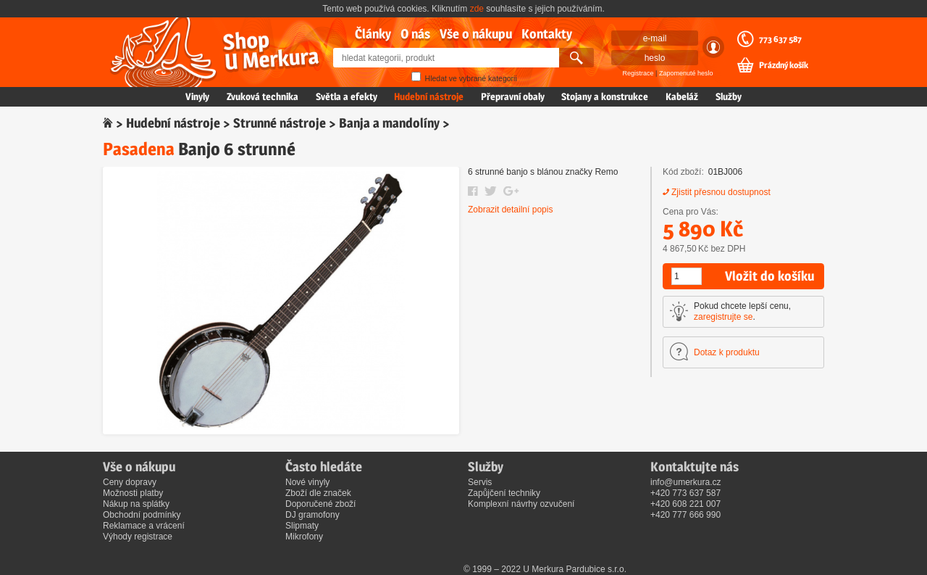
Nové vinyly (307, 482)
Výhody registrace (137, 536)
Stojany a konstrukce (604, 96)
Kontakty (546, 33)
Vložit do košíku (769, 276)
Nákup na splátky (136, 504)
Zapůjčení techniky (504, 493)
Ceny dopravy (129, 482)
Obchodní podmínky (141, 515)
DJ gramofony (312, 515)
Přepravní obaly (513, 96)
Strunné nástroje (279, 123)
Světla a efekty (346, 96)
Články (373, 33)
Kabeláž (682, 96)
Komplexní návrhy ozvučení (521, 504)
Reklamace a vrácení (144, 526)
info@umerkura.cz (685, 482)
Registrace (638, 73)
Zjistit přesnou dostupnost (721, 192)
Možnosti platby (133, 493)
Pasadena (139, 149)
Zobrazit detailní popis (510, 209)
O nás (415, 33)
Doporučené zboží (320, 504)
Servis (480, 482)
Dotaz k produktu (727, 352)
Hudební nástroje (429, 96)
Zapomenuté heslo (686, 73)
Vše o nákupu (476, 33)
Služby (729, 96)
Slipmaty (302, 526)
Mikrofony (304, 536)
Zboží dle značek (318, 493)
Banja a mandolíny (389, 123)
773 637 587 (780, 39)
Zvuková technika (262, 96)
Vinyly (197, 96)
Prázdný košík (783, 65)
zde (477, 9)
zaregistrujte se (723, 317)
